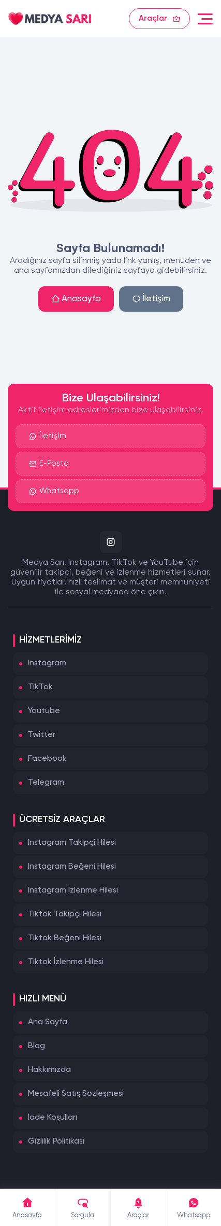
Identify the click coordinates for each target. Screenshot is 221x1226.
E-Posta (49, 463)
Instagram (47, 663)
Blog (36, 1046)
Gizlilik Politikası (56, 1141)
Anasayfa (76, 299)
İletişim (151, 299)
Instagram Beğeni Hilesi (72, 866)
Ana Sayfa (47, 1022)
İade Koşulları (52, 1117)
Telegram (46, 782)
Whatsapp (54, 491)
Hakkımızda (49, 1070)
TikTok (40, 687)
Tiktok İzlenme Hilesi (66, 962)
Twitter (41, 735)
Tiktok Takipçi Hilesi (64, 914)
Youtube (44, 711)
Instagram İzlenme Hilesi (73, 890)
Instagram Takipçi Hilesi (72, 843)
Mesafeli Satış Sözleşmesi (76, 1094)
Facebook (47, 759)
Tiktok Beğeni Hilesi (64, 938)
